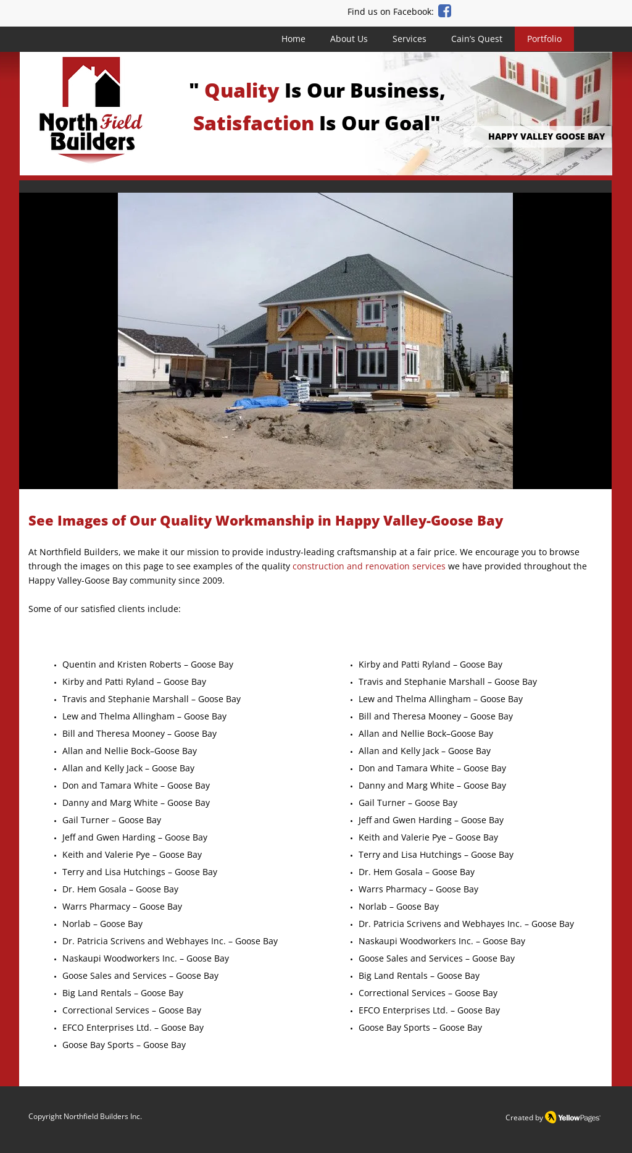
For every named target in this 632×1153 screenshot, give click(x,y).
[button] (315, 341)
